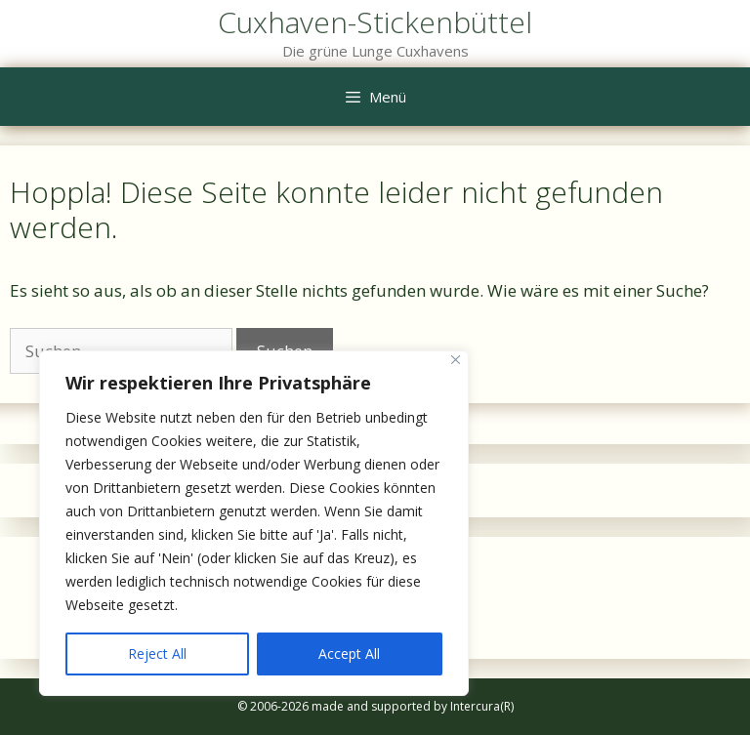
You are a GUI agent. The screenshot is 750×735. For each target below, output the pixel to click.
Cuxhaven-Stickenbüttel (375, 22)
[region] (254, 523)
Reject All (157, 653)
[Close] (455, 359)
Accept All (349, 653)
